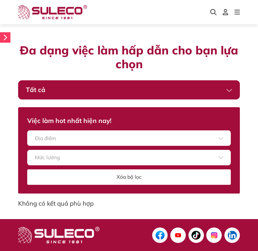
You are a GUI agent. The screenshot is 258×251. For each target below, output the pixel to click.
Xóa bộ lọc (129, 177)
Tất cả (35, 90)
